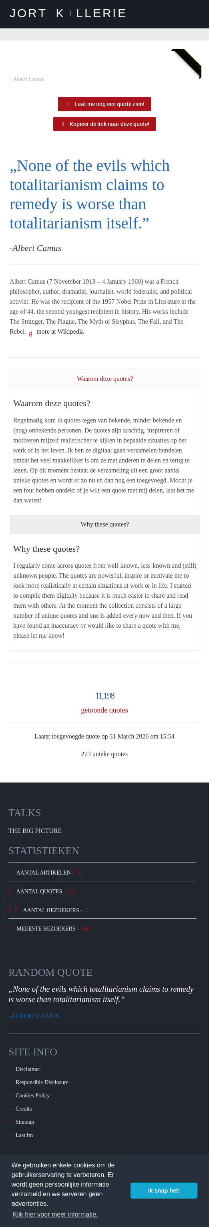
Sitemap (25, 1122)
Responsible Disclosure (42, 1082)
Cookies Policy (33, 1096)
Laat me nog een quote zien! (104, 104)
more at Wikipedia (60, 331)
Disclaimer (28, 1069)
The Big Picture (35, 830)
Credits (24, 1109)
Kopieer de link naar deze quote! (104, 124)
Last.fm (24, 1135)
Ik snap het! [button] (164, 1190)
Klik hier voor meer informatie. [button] (55, 1214)
